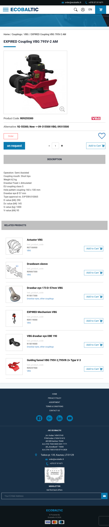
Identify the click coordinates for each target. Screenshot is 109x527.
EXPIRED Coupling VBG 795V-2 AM (48, 34)
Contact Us (54, 411)
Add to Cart (95, 145)
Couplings (17, 34)
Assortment (54, 402)
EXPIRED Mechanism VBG (42, 311)
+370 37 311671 (96, 2)
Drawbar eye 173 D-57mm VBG (45, 287)
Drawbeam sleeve (37, 263)
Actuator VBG (35, 239)
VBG (26, 34)
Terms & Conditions (54, 406)
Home (7, 34)
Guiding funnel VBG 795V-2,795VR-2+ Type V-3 (54, 360)
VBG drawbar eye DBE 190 (42, 335)
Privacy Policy (54, 398)
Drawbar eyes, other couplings (40, 298)
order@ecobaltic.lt (73, 2)
